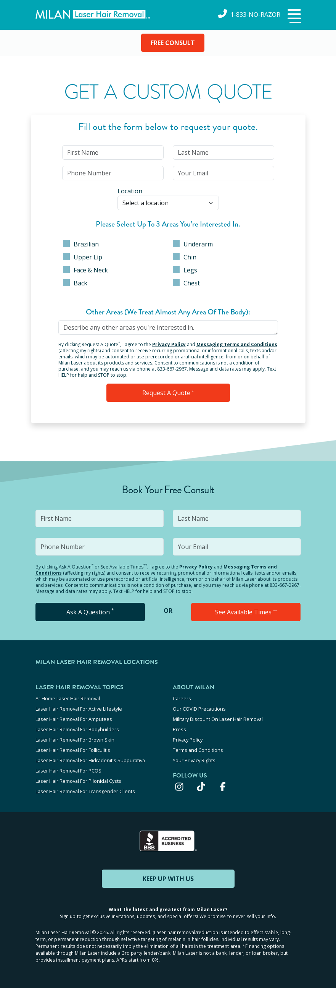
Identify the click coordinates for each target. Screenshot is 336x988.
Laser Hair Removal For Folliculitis (72, 750)
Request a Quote (168, 393)
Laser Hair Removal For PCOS (68, 770)
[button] (293, 17)
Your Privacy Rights (194, 760)
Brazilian (81, 244)
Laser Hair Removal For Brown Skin (74, 739)
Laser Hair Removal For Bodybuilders (77, 729)
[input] (113, 152)
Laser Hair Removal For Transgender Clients (85, 791)
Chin (184, 257)
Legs (185, 270)
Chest (186, 283)
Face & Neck (85, 270)
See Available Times (246, 612)
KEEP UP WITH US (168, 879)
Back (75, 283)
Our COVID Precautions (199, 708)
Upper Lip (82, 257)
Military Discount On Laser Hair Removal (218, 719)
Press (179, 729)
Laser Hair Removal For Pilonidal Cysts (78, 780)
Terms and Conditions (198, 750)
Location (129, 191)
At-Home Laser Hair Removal (67, 698)
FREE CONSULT (173, 43)
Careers (182, 698)
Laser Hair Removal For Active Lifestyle (78, 708)
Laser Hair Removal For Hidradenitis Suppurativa (90, 760)
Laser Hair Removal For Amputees (73, 719)
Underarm (193, 244)
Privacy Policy (169, 344)
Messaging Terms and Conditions (236, 344)
